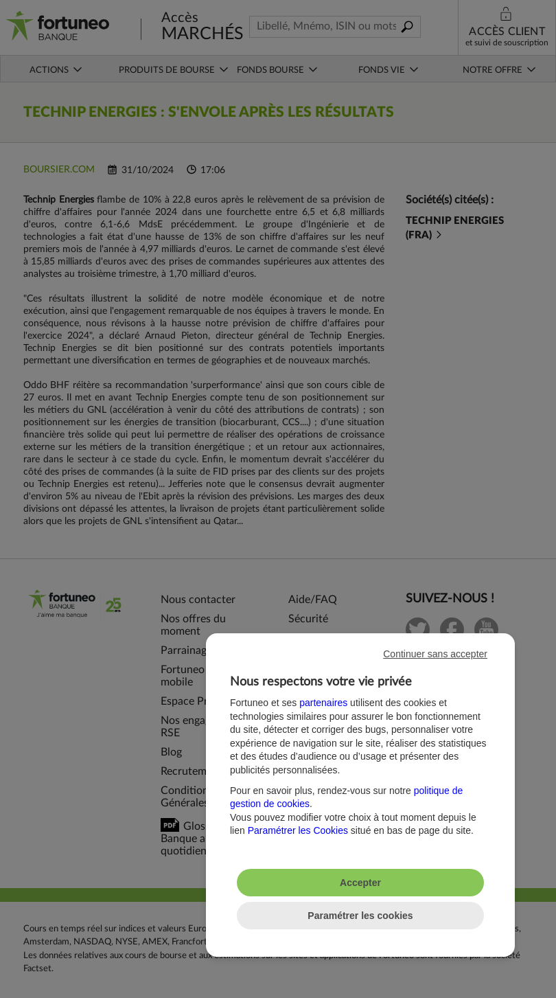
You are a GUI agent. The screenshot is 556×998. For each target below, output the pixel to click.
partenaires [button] (323, 702)
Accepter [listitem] (360, 882)
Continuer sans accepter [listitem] (435, 653)
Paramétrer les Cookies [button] (298, 830)
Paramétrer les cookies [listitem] (360, 915)
